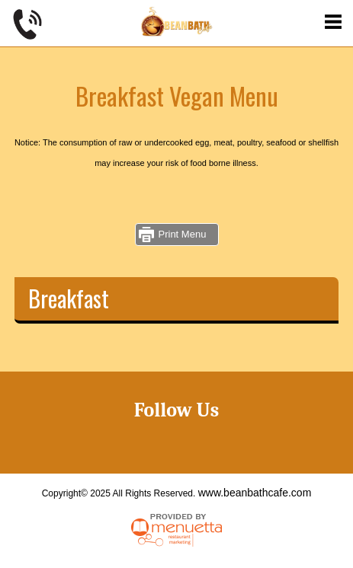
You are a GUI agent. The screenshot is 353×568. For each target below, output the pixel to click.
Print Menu (183, 234)
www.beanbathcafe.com (255, 493)
